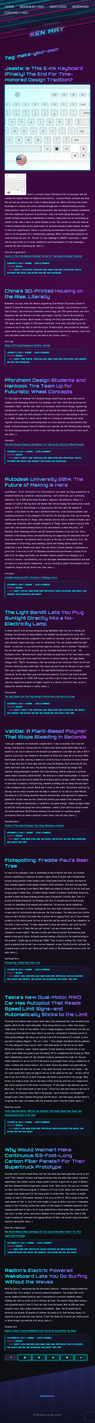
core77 (17, 269)
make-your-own (55, 269)
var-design (33, 272)
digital (29, 359)
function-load (40, 269)
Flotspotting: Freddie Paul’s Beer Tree (22, 962)
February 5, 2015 (15, 263)
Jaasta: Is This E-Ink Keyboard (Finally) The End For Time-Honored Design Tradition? (44, 73)
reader (19, 266)
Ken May (47, 31)
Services (58, 6)
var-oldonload (54, 272)
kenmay (28, 263)
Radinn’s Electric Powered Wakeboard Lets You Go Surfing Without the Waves (46, 1276)
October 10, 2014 (15, 1122)
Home (9, 6)
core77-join (19, 359)
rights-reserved (63, 590)
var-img (42, 272)
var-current (81, 359)
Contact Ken (16, 12)
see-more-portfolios (67, 1249)
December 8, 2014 (15, 703)
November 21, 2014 (15, 832)
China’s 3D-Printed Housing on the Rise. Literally (27, 345)
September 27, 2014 (16, 1242)
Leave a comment (42, 263)
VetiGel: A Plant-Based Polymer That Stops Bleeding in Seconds (34, 825)
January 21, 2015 (15, 352)
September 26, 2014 (16, 1337)
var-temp (70, 713)
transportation (14, 1252)
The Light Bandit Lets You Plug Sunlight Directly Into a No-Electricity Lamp (44, 617)
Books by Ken (32, 6)
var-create (22, 272)
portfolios (68, 269)
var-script (36, 594)
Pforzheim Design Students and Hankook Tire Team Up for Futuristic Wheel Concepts (45, 385)
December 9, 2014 (15, 584)
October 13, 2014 (15, 969)
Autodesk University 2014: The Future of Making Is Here (31, 577)
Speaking (80, 6)
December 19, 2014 (15, 451)
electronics (27, 269)
